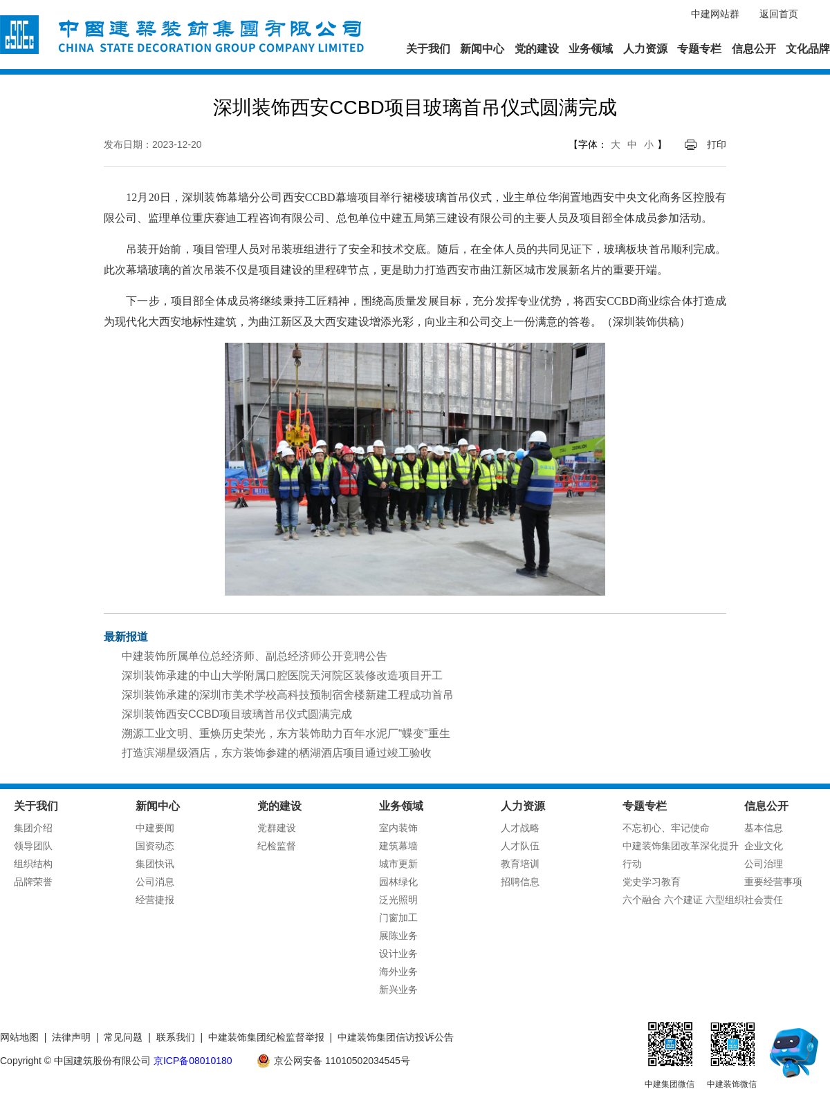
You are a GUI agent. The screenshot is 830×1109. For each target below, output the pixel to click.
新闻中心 (482, 49)
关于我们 (428, 49)
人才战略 (520, 827)
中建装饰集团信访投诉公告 (396, 1037)
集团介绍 (33, 827)
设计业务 (398, 953)
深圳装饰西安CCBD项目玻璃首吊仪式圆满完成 (237, 714)
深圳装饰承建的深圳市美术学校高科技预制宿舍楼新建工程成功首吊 (288, 695)
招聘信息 (520, 881)
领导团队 (33, 845)
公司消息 (155, 881)
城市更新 (398, 863)
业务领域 (591, 49)
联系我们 (175, 1037)
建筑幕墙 (398, 845)
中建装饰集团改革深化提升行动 (680, 854)
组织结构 (33, 863)
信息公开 (754, 49)
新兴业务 (398, 989)
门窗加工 (398, 917)
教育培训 (520, 863)
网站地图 (19, 1037)
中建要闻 (155, 827)
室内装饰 (398, 827)
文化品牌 (808, 49)
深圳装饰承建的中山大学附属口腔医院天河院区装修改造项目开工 (282, 675)
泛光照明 (398, 899)
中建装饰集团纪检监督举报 (266, 1037)
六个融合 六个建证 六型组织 (683, 899)
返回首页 (778, 13)
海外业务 (398, 971)
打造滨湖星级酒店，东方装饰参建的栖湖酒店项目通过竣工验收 (277, 753)
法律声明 (71, 1037)
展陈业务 (398, 935)
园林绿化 (398, 881)
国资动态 (155, 845)
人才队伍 (520, 845)
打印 (716, 144)
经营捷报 (155, 899)
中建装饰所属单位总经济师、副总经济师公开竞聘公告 (254, 656)
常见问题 (123, 1037)
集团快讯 (155, 863)
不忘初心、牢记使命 (666, 827)
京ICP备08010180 (193, 1060)
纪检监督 (276, 845)
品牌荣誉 (33, 881)
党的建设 (537, 49)
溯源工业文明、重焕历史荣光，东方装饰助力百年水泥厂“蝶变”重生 (286, 733)
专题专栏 (699, 49)
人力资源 (645, 49)
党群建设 (276, 827)
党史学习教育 (651, 881)
